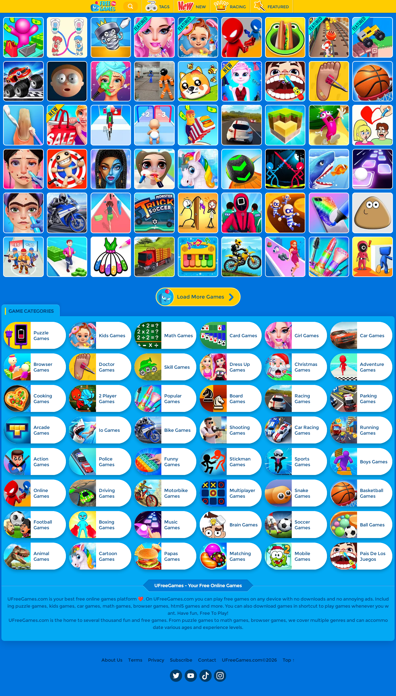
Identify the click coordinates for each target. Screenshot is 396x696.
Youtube (190, 675)
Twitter (176, 675)
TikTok (205, 675)
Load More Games (198, 296)
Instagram (220, 675)
